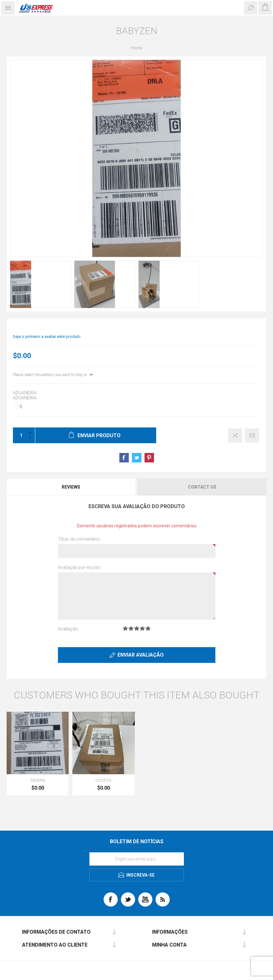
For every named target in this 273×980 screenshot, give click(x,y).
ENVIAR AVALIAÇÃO (140, 655)
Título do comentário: (79, 539)
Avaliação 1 (125, 628)
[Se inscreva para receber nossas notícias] (136, 859)
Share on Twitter (136, 457)
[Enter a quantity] (19, 435)
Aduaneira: (25, 392)
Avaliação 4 (142, 628)
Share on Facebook (124, 457)
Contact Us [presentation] (202, 487)
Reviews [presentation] (71, 487)
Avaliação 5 (148, 628)
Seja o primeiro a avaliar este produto (47, 336)
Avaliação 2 (131, 628)
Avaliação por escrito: (79, 567)
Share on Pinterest (149, 457)
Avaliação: (68, 629)
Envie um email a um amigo (252, 435)
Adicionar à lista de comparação (235, 435)
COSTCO (103, 780)
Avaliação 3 (136, 628)
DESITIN (38, 780)
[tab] (71, 487)
